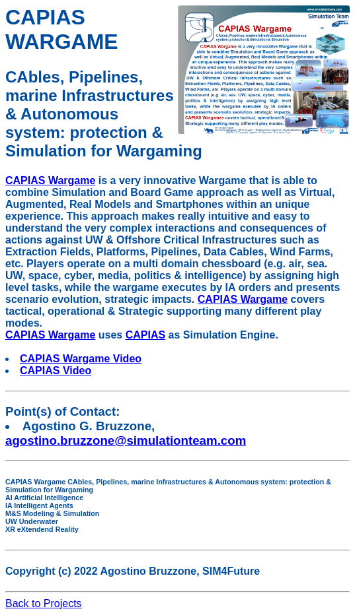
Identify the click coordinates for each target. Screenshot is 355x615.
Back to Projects (43, 603)
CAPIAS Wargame (50, 180)
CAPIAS (145, 334)
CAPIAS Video (55, 370)
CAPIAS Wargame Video (80, 358)
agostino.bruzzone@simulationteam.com (125, 440)
